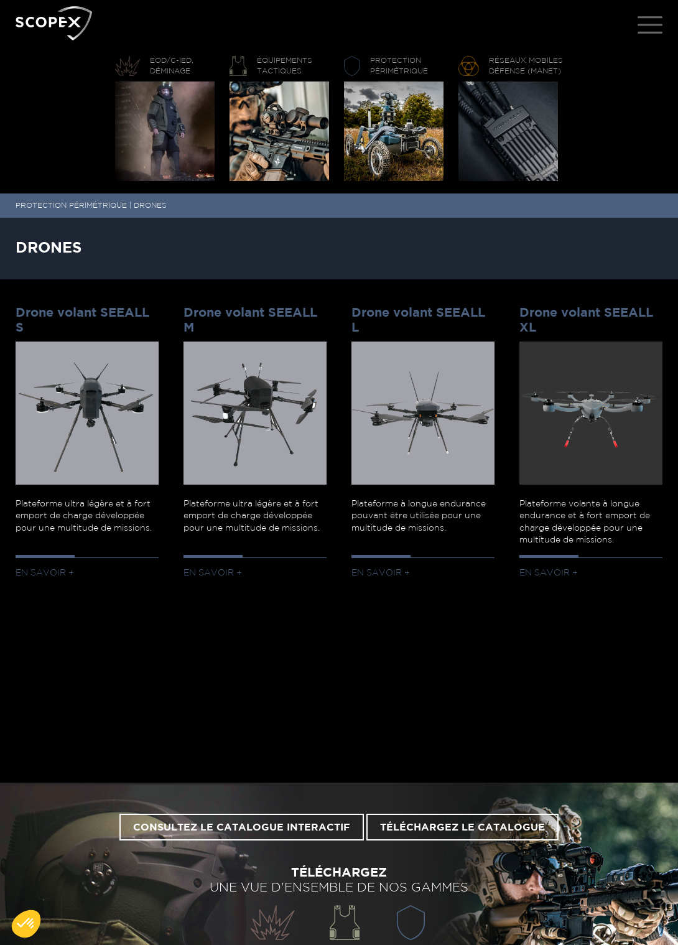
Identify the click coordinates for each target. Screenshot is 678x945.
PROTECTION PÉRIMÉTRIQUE (71, 205)
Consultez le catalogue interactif (241, 827)
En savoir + (45, 573)
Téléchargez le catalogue (462, 827)
